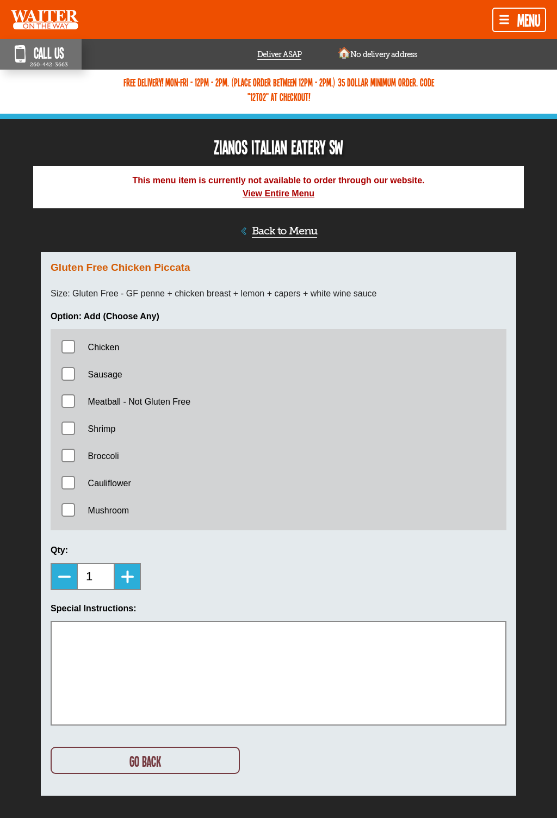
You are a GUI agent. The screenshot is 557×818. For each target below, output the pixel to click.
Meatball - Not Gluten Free (139, 401)
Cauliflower (109, 483)
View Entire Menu (278, 193)
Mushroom (108, 510)
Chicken (104, 347)
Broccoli (103, 456)
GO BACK (145, 761)
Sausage (105, 374)
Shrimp (102, 428)
